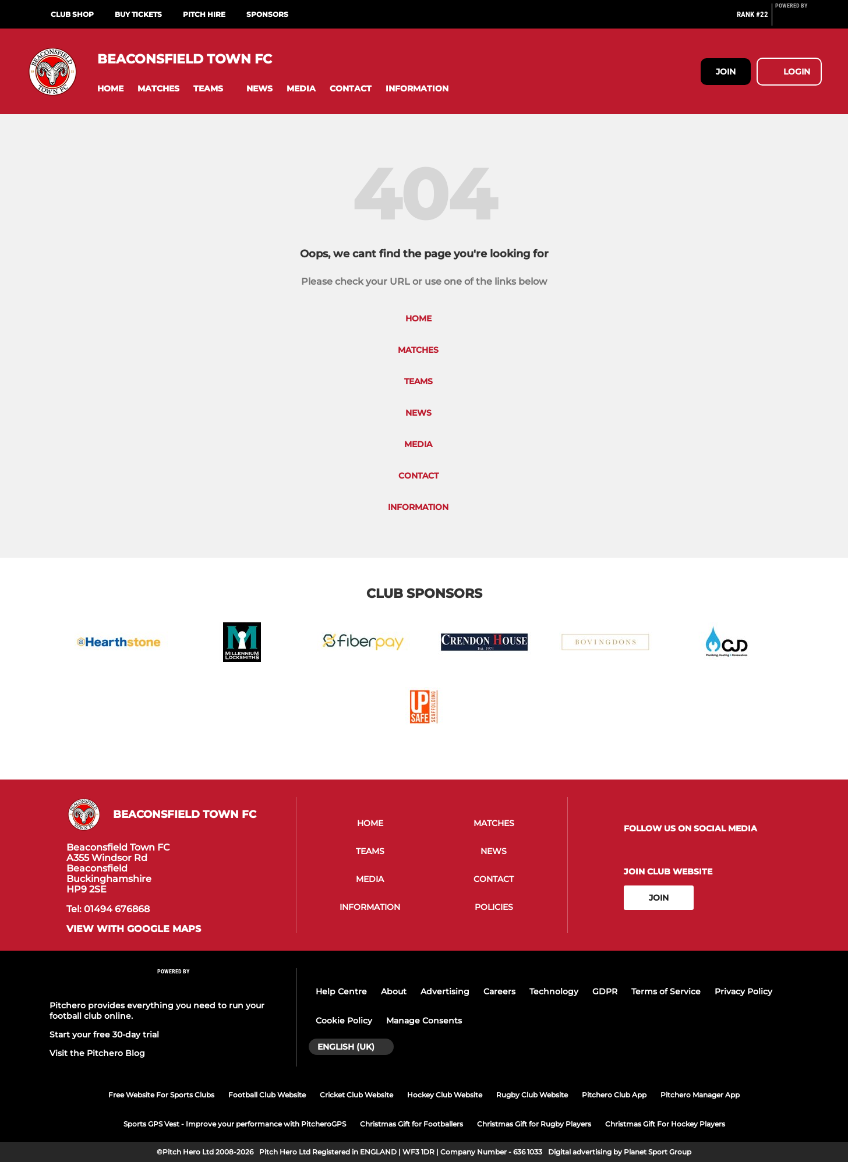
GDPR (604, 991)
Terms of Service (666, 991)
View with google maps (133, 929)
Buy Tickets (138, 14)
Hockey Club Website (444, 1094)
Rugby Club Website (532, 1094)
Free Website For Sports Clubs (161, 1094)
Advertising (445, 991)
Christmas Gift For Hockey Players (665, 1124)
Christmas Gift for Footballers (411, 1124)
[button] (110, 88)
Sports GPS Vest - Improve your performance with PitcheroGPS (234, 1124)
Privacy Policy (743, 991)
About (394, 991)
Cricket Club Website (356, 1094)
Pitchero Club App (614, 1094)
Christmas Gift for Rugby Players (534, 1124)
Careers (499, 991)
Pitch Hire (204, 14)
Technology (553, 991)
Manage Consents (424, 1020)
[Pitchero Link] (798, 19)
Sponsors (267, 14)
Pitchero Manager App (700, 1094)
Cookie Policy (344, 1020)
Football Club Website (267, 1094)
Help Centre (341, 991)
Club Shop (72, 14)
